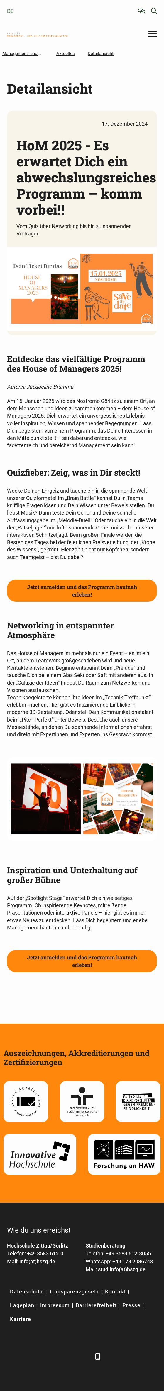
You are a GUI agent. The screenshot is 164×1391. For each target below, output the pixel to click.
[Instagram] (71, 1356)
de (10, 11)
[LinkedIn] (27, 1356)
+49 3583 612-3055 (128, 1253)
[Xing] (41, 1356)
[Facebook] (12, 1356)
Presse (131, 1305)
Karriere (20, 1319)
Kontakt (115, 1292)
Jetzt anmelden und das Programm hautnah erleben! (82, 590)
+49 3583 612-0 (45, 1253)
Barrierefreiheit (96, 1305)
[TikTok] (85, 1356)
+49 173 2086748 (132, 1261)
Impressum (55, 1305)
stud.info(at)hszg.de (122, 1269)
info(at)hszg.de (37, 1261)
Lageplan (22, 1305)
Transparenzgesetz (74, 1292)
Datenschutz (26, 1292)
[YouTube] (56, 1356)
